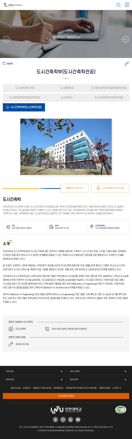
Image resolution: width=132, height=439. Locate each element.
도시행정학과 (66, 88)
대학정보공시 (58, 388)
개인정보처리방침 (66, 396)
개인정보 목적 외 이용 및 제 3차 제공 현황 (81, 388)
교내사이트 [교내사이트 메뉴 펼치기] (74, 379)
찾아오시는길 (15, 388)
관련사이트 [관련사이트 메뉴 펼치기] (10, 379)
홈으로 (10, 63)
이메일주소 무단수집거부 (42, 388)
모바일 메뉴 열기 (127, 5)
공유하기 (125, 63)
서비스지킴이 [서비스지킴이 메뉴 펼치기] (75, 371)
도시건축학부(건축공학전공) (108, 97)
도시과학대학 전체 (24, 88)
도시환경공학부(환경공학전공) (24, 97)
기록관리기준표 (104, 388)
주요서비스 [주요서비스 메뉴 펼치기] (10, 371)
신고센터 (115, 388)
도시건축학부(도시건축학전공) (25, 107)
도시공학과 (66, 97)
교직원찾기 (27, 388)
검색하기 (118, 5)
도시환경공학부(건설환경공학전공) (109, 88)
